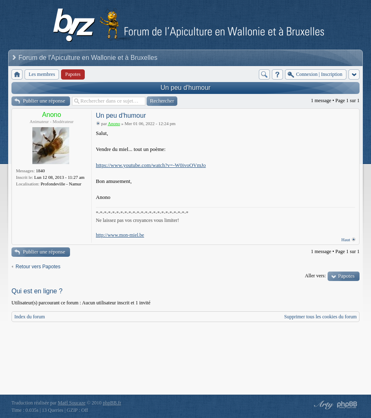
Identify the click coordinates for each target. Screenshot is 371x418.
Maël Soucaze (72, 403)
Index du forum (29, 317)
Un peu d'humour (185, 87)
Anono (51, 114)
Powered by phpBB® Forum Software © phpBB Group (347, 405)
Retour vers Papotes (38, 266)
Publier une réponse (44, 101)
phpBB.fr (112, 403)
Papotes (346, 276)
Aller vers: (315, 276)
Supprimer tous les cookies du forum (320, 317)
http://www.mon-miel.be (120, 235)
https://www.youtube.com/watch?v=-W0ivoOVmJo (151, 165)
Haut (346, 239)
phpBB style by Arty (322, 405)
